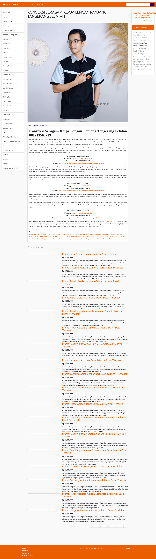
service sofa (7, 92)
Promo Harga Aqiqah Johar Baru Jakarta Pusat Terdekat (93, 404)
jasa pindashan (8, 57)
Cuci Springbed (8, 123)
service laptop (8, 88)
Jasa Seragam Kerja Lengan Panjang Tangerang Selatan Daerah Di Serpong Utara (88, 238)
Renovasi (6, 75)
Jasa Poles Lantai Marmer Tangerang (140, 51)
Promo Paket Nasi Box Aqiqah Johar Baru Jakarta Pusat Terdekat (92, 389)
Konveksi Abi (109, 221)
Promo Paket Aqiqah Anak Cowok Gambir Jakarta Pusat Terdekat (92, 345)
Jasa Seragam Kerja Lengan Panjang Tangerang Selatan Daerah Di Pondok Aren (94, 236)
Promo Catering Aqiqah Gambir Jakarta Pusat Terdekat (92, 267)
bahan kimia (7, 21)
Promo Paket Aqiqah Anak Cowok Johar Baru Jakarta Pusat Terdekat (95, 451)
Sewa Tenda (7, 106)
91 (115, 526)
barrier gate (7, 26)
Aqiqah (5, 17)
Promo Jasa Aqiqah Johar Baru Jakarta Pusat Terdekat (92, 360)
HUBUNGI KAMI (37, 4)
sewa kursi (6, 119)
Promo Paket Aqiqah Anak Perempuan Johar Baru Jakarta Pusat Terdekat (94, 419)
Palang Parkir (7, 66)
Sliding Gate (7, 97)
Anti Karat (6, 12)
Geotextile (7, 101)
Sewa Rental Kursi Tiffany (140, 32)
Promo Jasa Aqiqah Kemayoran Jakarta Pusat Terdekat (92, 466)
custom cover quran (10, 35)
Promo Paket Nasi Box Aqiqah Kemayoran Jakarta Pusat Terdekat (93, 495)
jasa (4, 52)
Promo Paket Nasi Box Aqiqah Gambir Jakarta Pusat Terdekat (90, 282)
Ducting (6, 39)
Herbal (5, 163)
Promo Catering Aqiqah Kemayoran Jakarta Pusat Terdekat (95, 480)
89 (108, 526)
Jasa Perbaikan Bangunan (12, 141)
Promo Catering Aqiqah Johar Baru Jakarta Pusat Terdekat (94, 374)
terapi (5, 132)
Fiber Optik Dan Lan (10, 137)
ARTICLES (25, 4)
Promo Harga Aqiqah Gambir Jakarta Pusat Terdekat (91, 297)
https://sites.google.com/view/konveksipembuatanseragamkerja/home (81, 163)
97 (121, 526)
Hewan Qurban (8, 146)
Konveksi (6, 115)
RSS (123, 548)
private (5, 70)
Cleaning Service (9, 30)
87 (101, 526)
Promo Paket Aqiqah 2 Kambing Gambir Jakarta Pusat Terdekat (91, 329)
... (97, 526)
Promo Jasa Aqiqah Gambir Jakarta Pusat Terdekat (90, 254)
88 (104, 526)
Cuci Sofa (6, 159)
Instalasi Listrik (8, 150)
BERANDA (6, 4)
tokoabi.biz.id (97, 548)
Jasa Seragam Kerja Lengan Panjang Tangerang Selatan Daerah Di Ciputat (50, 234)
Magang (6, 61)
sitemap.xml (130, 548)
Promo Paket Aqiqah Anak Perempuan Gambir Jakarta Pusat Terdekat (92, 312)
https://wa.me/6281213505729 (82, 158)
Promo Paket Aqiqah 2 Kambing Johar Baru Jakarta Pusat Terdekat (94, 435)
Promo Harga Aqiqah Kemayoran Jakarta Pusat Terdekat (93, 510)
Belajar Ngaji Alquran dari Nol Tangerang (141, 61)
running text (7, 79)
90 (111, 526)
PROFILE (16, 4)
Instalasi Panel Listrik (10, 168)
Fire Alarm (6, 43)
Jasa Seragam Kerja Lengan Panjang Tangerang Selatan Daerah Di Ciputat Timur (96, 234)
